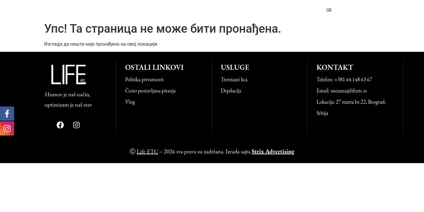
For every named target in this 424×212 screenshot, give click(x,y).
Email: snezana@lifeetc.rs (342, 90)
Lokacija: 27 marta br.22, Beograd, (351, 101)
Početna (135, 9)
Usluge (167, 9)
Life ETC (44, 10)
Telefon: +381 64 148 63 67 (344, 79)
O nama (200, 9)
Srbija (322, 113)
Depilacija (231, 90)
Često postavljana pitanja (150, 90)
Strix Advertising (273, 151)
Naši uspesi (237, 9)
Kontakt (301, 9)
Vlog (271, 9)
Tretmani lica (234, 79)
